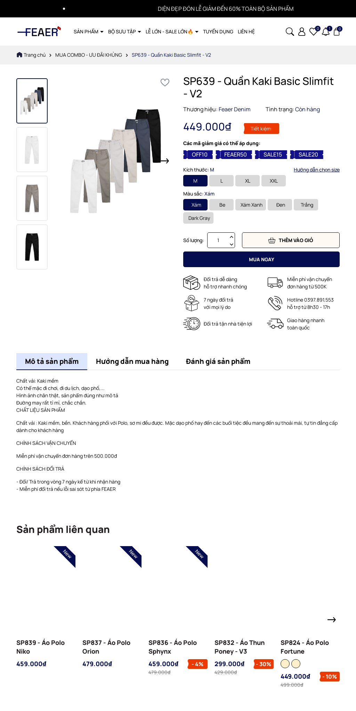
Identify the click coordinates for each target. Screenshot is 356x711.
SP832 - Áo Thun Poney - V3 (240, 646)
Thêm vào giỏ (290, 240)
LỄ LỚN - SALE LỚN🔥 (170, 31)
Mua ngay (261, 259)
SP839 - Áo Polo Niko (40, 646)
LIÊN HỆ (246, 31)
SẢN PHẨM (86, 31)
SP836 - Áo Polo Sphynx (172, 646)
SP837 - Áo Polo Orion (106, 646)
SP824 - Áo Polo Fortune (305, 646)
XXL (274, 180)
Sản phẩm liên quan (63, 529)
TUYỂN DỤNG (218, 31)
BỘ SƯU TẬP (122, 31)
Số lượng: (193, 240)
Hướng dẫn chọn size (317, 169)
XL (247, 180)
